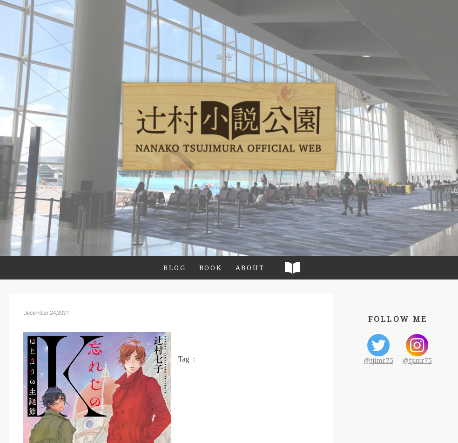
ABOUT (250, 267)
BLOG (174, 267)
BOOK (210, 267)
